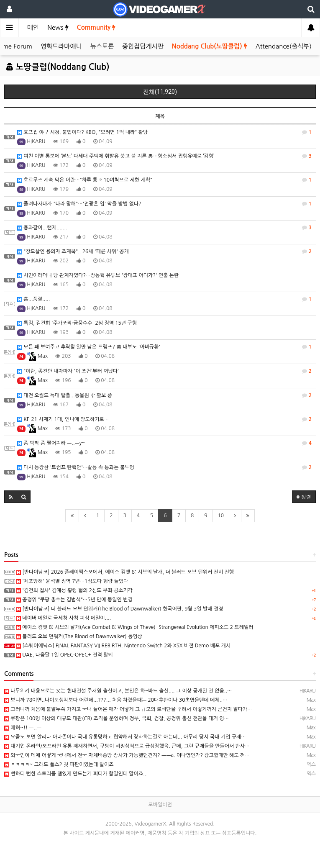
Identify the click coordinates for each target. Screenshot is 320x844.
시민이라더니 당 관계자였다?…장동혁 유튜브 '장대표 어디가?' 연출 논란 (98, 275)
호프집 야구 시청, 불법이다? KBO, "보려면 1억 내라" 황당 (164, 132)
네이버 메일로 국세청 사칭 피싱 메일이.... (63, 618)
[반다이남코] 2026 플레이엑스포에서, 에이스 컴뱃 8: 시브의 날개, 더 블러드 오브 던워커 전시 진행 (125, 572)
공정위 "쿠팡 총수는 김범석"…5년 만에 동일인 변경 (74, 599)
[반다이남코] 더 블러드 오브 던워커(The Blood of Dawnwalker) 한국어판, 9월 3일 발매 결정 (119, 608)
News (57, 27)
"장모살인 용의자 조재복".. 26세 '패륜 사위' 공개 (164, 251)
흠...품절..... (164, 299)
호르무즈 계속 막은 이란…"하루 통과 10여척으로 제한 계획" (164, 180)
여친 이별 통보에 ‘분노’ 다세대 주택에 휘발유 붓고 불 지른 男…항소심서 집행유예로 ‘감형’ (164, 156)
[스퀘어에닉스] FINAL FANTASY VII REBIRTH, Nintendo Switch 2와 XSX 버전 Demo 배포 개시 (123, 645)
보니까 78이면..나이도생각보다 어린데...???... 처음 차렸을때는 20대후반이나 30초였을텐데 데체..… (115, 700)
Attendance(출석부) (284, 46)
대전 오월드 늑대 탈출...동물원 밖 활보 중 (164, 395)
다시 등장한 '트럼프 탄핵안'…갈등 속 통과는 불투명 (164, 467)
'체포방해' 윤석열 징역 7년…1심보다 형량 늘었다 (72, 581)
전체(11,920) (160, 91)
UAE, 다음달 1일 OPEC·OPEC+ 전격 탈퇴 (64, 654)
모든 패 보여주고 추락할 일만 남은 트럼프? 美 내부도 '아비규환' (164, 346)
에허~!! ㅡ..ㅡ (22, 727)
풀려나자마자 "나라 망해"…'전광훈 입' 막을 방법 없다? (164, 203)
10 (221, 515)
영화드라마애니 (61, 46)
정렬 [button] (304, 496)
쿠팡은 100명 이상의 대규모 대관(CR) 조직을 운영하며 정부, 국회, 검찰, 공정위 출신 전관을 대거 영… (116, 718)
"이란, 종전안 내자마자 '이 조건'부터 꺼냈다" (164, 371)
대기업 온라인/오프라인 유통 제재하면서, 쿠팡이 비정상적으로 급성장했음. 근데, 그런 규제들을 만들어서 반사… (127, 746)
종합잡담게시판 (143, 46)
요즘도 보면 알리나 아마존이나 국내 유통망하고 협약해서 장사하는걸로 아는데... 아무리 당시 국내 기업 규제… (125, 736)
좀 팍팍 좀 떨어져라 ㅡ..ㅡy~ (164, 443)
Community (96, 27)
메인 (33, 27)
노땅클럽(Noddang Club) (57, 67)
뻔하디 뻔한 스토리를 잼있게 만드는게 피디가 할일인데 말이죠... (76, 773)
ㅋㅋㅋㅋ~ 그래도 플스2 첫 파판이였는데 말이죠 (59, 764)
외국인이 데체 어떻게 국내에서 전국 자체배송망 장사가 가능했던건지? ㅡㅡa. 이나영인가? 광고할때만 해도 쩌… (127, 755)
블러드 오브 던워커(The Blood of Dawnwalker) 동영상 (79, 636)
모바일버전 (160, 804)
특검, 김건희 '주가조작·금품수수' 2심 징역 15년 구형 (77, 323)
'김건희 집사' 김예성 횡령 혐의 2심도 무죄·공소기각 (74, 590)
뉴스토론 (102, 46)
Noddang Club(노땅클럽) (209, 46)
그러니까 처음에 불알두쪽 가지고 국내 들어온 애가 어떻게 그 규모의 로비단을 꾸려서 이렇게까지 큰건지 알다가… (128, 709)
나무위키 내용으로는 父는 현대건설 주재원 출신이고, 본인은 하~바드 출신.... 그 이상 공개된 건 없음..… (118, 690)
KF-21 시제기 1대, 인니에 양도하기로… (164, 419)
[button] (10, 496)
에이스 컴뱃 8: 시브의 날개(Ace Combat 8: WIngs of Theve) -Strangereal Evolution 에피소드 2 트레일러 (134, 627)
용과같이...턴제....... (164, 227)
